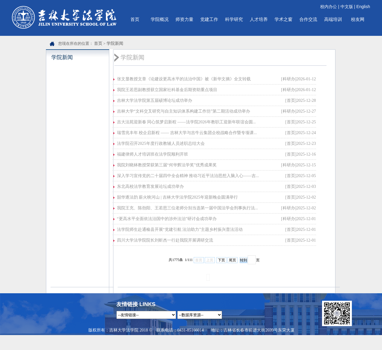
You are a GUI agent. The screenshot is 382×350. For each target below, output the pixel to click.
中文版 (347, 6)
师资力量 (184, 19)
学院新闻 (115, 43)
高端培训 (333, 19)
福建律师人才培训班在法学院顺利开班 (152, 154)
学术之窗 (283, 19)
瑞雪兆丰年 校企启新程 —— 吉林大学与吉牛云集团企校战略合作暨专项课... (187, 133)
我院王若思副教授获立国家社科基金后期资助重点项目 (167, 90)
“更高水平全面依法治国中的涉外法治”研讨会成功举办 (167, 219)
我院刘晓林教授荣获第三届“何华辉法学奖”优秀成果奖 (167, 165)
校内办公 (328, 6)
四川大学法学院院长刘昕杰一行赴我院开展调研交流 (165, 240)
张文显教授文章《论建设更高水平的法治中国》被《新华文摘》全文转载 (184, 79)
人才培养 (259, 19)
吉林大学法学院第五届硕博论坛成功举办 (154, 100)
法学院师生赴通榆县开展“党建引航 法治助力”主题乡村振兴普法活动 (180, 229)
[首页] (290, 100)
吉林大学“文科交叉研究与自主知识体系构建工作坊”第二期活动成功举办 (183, 111)
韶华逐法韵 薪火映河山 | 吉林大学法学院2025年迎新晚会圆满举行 (177, 197)
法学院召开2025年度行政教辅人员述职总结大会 (161, 143)
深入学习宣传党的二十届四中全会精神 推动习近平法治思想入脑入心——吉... (188, 176)
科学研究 (234, 19)
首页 (134, 19)
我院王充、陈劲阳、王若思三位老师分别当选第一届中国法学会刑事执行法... (187, 208)
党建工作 (209, 19)
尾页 (232, 260)
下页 (221, 260)
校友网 (357, 19)
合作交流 (308, 19)
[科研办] (288, 79)
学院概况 (160, 19)
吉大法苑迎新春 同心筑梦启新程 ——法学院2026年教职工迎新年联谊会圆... (186, 122)
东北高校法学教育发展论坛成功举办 (150, 186)
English (363, 6)
